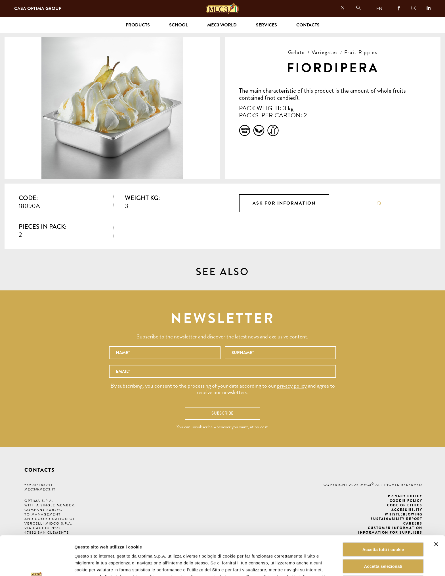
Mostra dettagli (287, 564)
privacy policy (292, 385)
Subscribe (222, 413)
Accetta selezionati (383, 529)
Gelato (296, 52)
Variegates (325, 52)
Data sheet (379, 203)
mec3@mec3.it (40, 489)
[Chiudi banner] (436, 507)
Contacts (308, 25)
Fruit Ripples (360, 52)
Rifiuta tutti (383, 546)
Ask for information (284, 203)
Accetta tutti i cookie (383, 512)
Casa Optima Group (37, 8)
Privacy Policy (405, 496)
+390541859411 (39, 484)
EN (379, 8)
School (178, 25)
